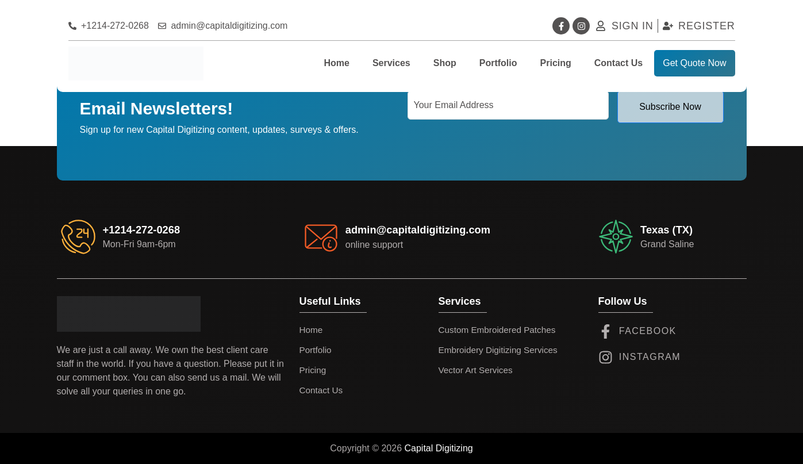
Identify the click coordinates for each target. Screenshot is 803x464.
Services (391, 63)
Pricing (555, 63)
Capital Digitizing (439, 448)
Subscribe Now (670, 107)
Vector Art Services (477, 370)
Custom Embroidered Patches (500, 330)
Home (336, 63)
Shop (444, 63)
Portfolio (498, 63)
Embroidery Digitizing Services (501, 350)
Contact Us (618, 63)
